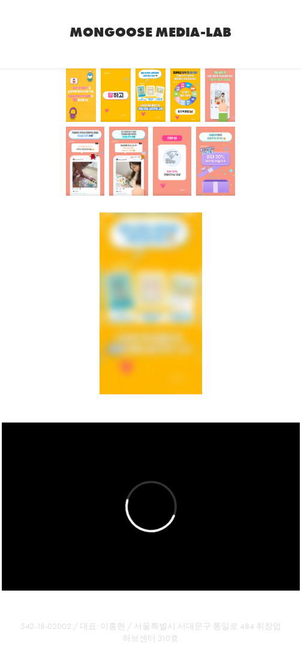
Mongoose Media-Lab (150, 32)
